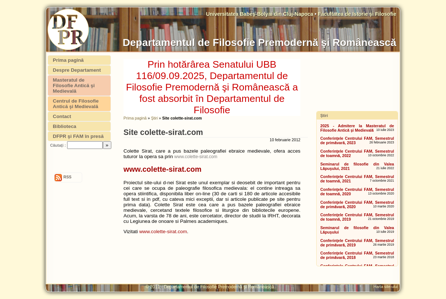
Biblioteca (64, 126)
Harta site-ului (386, 286)
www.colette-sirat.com (195, 156)
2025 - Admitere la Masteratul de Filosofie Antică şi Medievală (357, 128)
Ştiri (154, 118)
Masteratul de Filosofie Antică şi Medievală (74, 85)
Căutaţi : (58, 145)
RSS (67, 177)
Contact (62, 116)
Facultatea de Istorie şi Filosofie (357, 14)
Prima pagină (135, 118)
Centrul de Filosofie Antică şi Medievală (75, 103)
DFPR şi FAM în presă (78, 136)
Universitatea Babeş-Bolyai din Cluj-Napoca (260, 14)
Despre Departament (77, 70)
